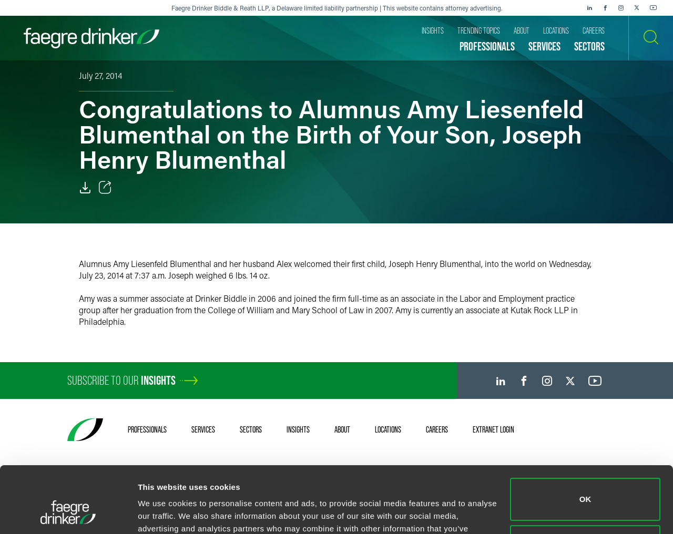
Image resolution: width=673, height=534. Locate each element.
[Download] (85, 187)
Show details (162, 513)
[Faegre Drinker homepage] (91, 38)
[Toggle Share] (105, 187)
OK (585, 442)
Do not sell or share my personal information (585, 489)
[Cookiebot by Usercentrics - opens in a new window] (68, 513)
